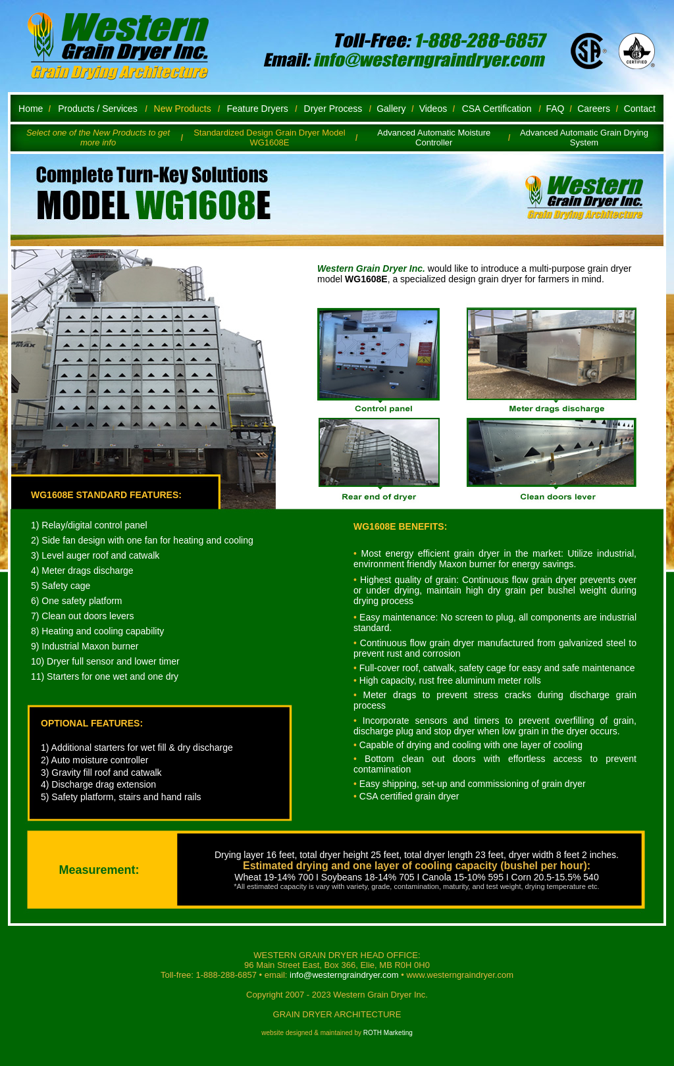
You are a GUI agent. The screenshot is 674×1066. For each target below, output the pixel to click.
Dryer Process (333, 108)
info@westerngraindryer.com (345, 975)
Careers (593, 108)
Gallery (390, 108)
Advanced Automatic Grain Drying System (584, 137)
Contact (640, 108)
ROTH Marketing (388, 1032)
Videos (433, 108)
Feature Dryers (257, 108)
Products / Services (98, 108)
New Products (182, 108)
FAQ (555, 108)
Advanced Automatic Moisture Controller (433, 137)
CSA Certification (497, 108)
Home (30, 108)
